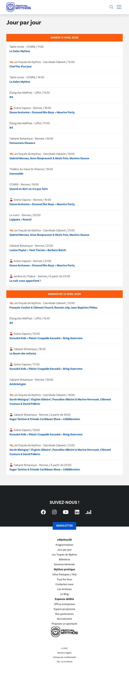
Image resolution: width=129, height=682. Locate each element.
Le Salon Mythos (19, 51)
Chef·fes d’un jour (20, 66)
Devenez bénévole (64, 564)
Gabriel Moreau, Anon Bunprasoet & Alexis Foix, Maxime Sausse (49, 158)
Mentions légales (64, 653)
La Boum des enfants (22, 353)
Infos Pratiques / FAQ (64, 574)
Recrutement (64, 618)
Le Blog (64, 594)
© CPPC (64, 648)
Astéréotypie (17, 384)
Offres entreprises (64, 604)
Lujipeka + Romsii (20, 219)
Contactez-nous (64, 584)
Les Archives (64, 589)
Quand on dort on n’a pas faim (28, 189)
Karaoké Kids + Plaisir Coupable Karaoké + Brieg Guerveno (45, 338)
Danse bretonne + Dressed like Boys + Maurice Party (42, 112)
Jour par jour (64, 549)
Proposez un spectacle (64, 623)
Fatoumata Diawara (22, 143)
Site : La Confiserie (64, 662)
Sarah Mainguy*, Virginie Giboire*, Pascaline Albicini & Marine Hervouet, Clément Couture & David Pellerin (60, 402)
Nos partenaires (64, 614)
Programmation (64, 544)
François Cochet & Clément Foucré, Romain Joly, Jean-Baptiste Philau (53, 307)
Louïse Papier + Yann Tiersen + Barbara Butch (37, 250)
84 (11, 97)
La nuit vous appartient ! (25, 281)
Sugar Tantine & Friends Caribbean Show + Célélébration (44, 419)
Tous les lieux (64, 579)
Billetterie (64, 559)
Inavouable (16, 173)
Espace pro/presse (64, 609)
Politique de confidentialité (64, 657)
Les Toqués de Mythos (64, 554)
